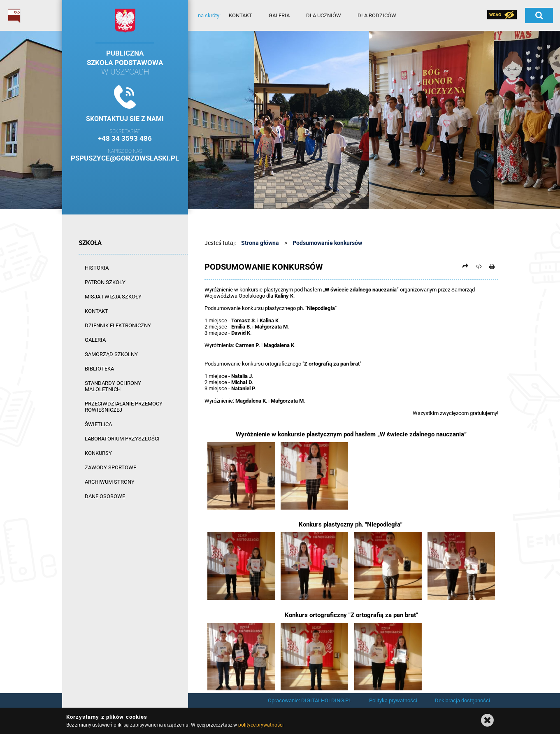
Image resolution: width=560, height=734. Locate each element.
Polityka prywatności (393, 700)
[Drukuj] (492, 266)
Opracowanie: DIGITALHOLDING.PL (309, 700)
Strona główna (260, 243)
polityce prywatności (260, 725)
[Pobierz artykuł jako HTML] (478, 266)
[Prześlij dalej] (465, 266)
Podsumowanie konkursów (327, 243)
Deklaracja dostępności (462, 700)
